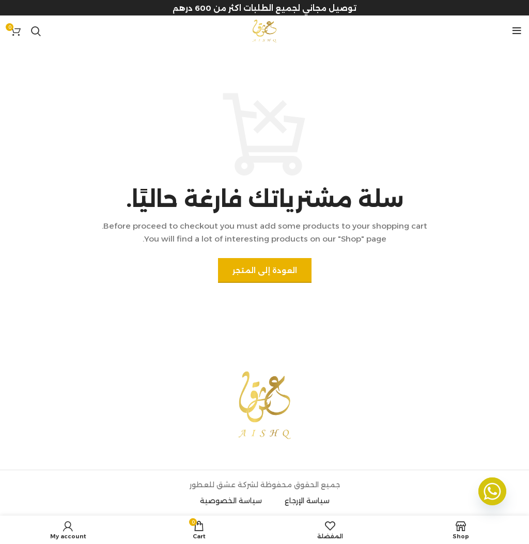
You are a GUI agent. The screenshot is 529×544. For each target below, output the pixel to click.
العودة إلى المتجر (264, 270)
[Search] (36, 31)
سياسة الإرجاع (307, 500)
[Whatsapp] (492, 491)
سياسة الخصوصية (231, 500)
